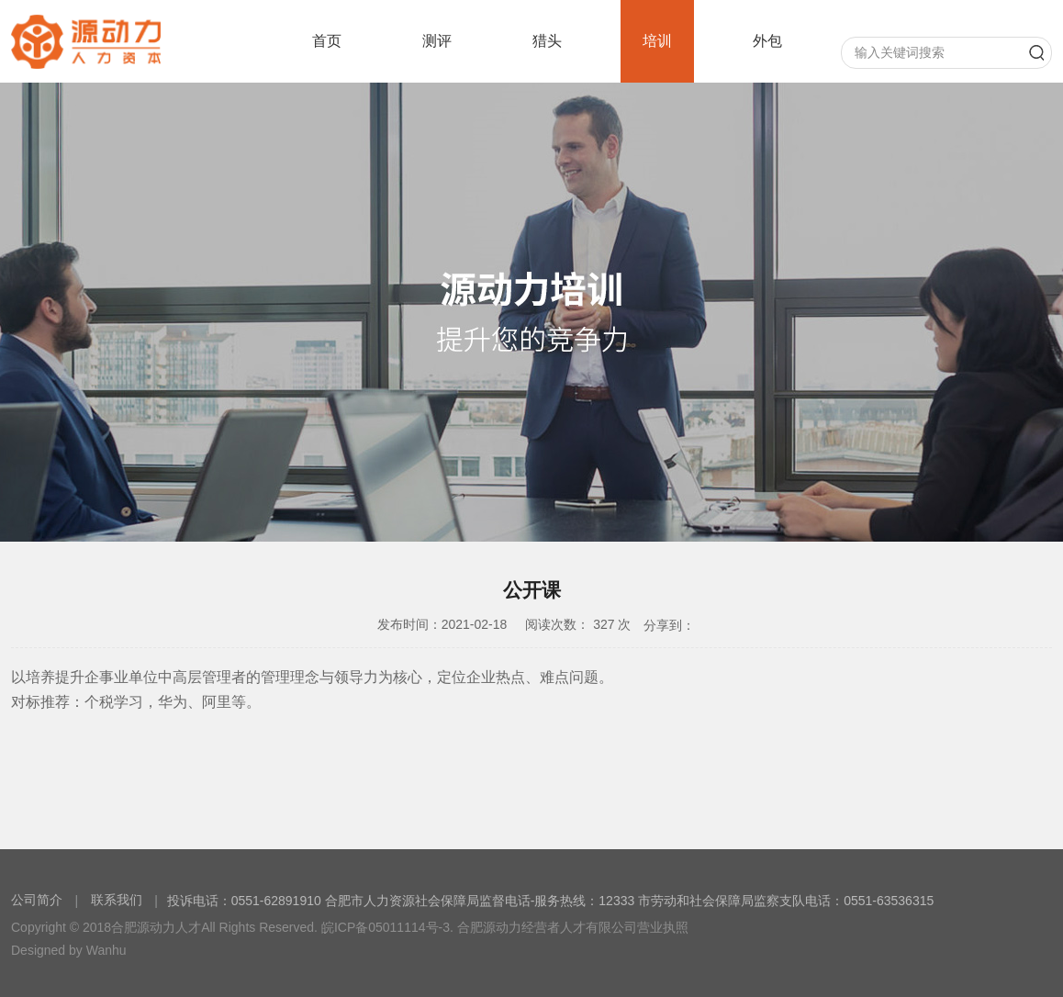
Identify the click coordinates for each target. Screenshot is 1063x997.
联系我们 (116, 899)
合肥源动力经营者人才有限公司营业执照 (572, 927)
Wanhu (106, 950)
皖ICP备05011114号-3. (387, 927)
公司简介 (38, 899)
